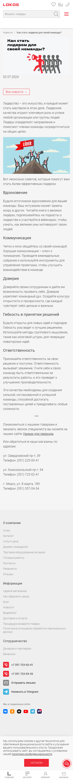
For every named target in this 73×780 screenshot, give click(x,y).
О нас (6, 530)
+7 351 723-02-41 (67, 3)
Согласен (36, 762)
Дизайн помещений (15, 546)
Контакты (9, 563)
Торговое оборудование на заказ (24, 552)
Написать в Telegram (24, 691)
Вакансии (9, 654)
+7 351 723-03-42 (22, 673)
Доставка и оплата (15, 618)
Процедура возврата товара (21, 623)
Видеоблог (10, 612)
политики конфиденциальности (32, 754)
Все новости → (16, 92)
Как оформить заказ (16, 596)
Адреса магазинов (15, 591)
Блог (6, 601)
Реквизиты (10, 568)
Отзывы (8, 574)
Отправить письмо (23, 682)
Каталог (8, 535)
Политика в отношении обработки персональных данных (34, 630)
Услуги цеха (10, 541)
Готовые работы (13, 557)
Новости (8, 32)
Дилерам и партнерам (17, 648)
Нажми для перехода (38, 434)
